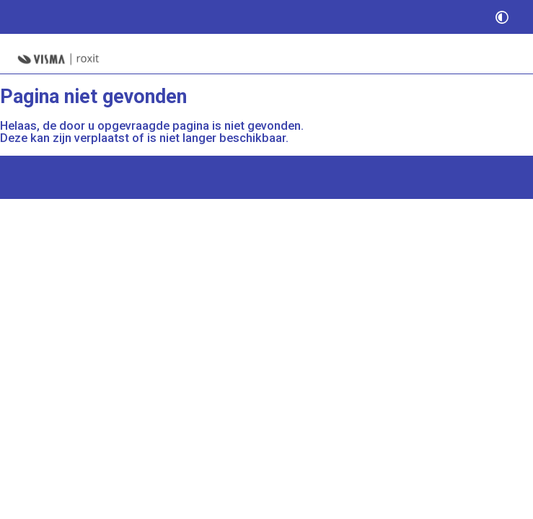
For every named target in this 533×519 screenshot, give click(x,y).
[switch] (502, 17)
